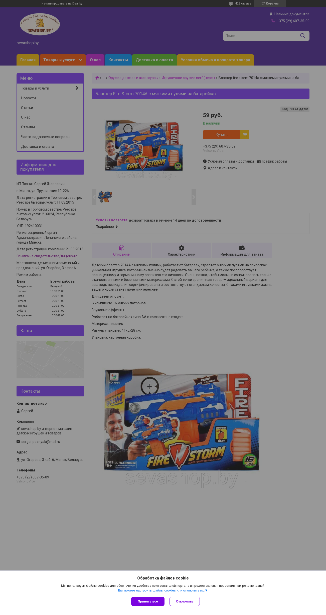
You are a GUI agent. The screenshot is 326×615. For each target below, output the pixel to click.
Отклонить (184, 601)
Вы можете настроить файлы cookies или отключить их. (161, 590)
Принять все (148, 601)
